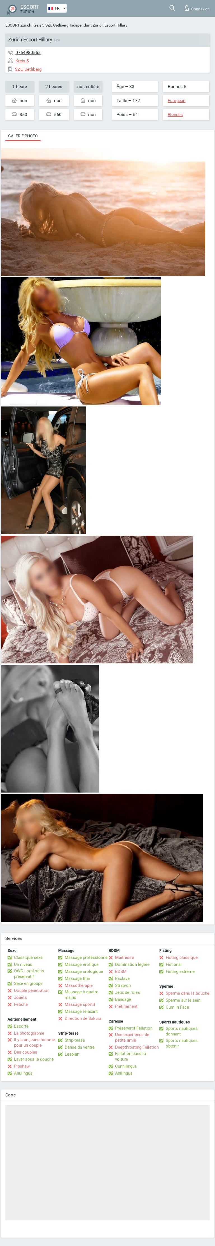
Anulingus (23, 1073)
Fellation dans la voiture (130, 1056)
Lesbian (72, 1054)
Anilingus (123, 1073)
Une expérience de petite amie (132, 1037)
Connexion (197, 8)
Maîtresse (124, 957)
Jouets (20, 997)
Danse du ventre (80, 1047)
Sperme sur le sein (183, 1000)
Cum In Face (177, 1007)
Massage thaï (77, 978)
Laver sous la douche (34, 1059)
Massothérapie (79, 985)
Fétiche (21, 1004)
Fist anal (174, 964)
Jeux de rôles (127, 992)
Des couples (25, 1052)
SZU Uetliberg (57, 25)
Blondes (175, 114)
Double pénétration (32, 990)
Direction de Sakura (83, 1018)
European (176, 100)
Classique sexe (28, 957)
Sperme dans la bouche (187, 993)
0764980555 (28, 52)
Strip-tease (75, 1040)
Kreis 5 (38, 25)
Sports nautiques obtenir (182, 1043)
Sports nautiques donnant (182, 1031)
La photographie (29, 1033)
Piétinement (126, 1006)
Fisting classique (182, 957)
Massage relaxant (81, 1011)
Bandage (123, 999)
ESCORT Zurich (18, 25)
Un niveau (23, 964)
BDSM (121, 971)
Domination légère (132, 964)
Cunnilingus (126, 1066)
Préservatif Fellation (134, 1028)
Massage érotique (82, 964)
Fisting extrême (180, 971)
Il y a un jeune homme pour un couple (34, 1042)
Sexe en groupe (28, 983)
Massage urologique (84, 971)
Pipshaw (22, 1066)
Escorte (21, 1026)
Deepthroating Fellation (137, 1047)
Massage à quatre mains (81, 994)
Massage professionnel (87, 957)
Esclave (122, 978)
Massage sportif (80, 1004)
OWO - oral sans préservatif (29, 973)
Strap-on (123, 985)
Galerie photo (23, 136)
